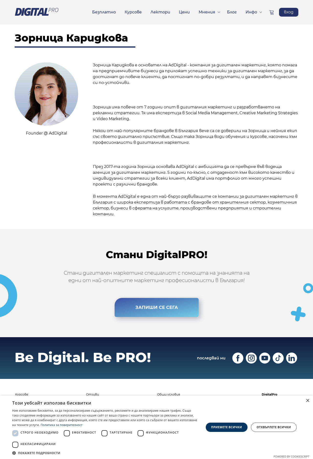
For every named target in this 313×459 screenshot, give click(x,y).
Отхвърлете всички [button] (274, 427)
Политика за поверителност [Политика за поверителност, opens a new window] (62, 425)
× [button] (307, 401)
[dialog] (156, 427)
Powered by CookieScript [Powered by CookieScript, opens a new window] (291, 456)
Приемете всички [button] (226, 427)
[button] (105, 452)
